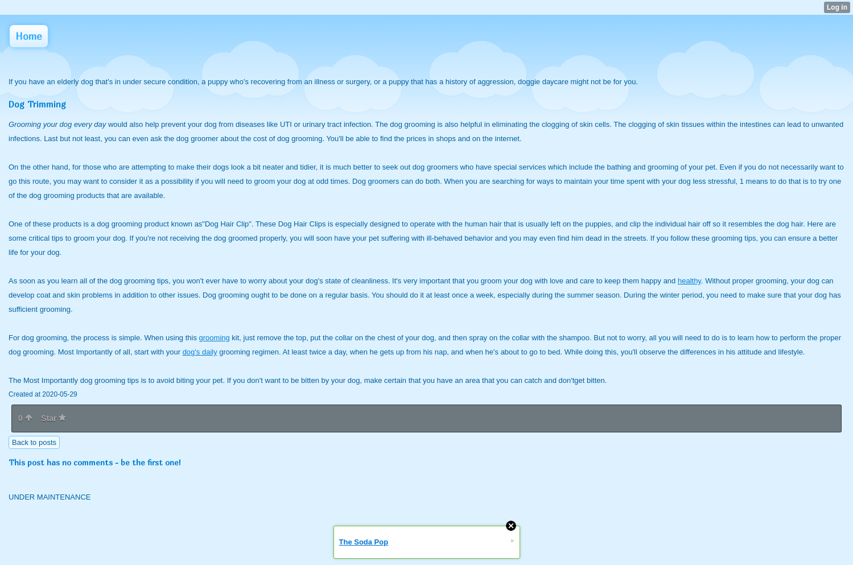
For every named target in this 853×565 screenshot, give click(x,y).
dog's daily (200, 352)
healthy (689, 281)
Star (53, 418)
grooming (214, 337)
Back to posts (34, 442)
